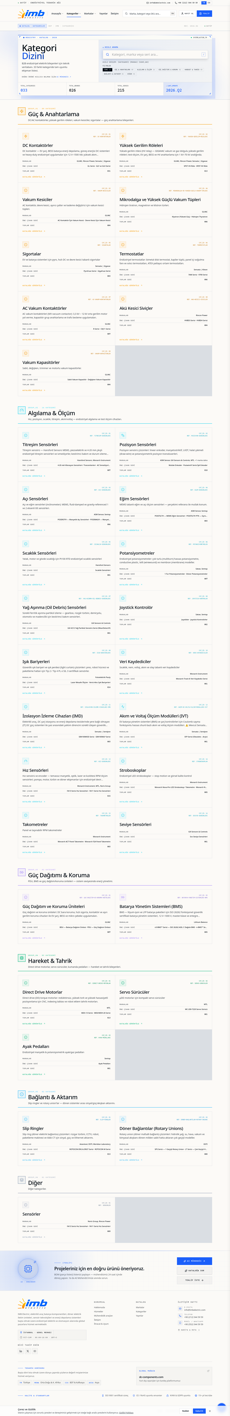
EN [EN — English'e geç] (209, 3)
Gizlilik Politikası (126, 1412)
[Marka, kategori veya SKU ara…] (149, 13)
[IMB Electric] (31, 13)
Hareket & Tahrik (194, 69)
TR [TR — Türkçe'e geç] (204, 3)
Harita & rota (189, 1330)
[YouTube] (35, 1351)
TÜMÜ (107, 69)
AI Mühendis (194, 1261)
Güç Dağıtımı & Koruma (170, 69)
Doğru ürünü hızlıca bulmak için (46, 77)
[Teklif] (204, 13)
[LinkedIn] (21, 1351)
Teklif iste (194, 1280)
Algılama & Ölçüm (146, 69)
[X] (28, 1351)
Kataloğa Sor (194, 1270)
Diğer (131, 74)
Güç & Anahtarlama (124, 69)
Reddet (185, 1411)
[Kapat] (210, 1411)
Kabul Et (199, 1411)
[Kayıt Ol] (187, 13)
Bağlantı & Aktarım (114, 74)
